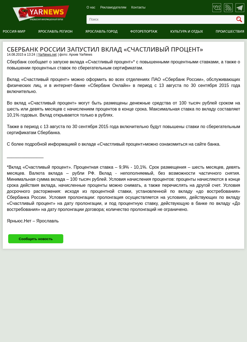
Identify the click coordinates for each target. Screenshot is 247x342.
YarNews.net (47, 54)
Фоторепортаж (143, 31)
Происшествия (230, 31)
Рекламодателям (113, 7)
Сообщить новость (36, 239)
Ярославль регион (55, 31)
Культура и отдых (186, 31)
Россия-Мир (14, 31)
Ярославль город (101, 31)
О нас (91, 7)
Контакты (138, 7)
